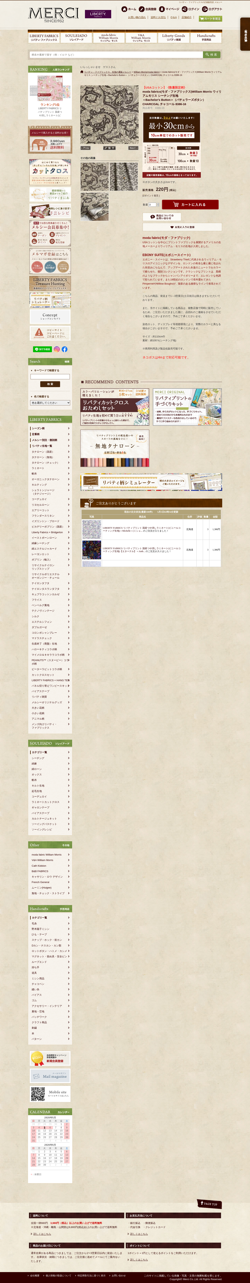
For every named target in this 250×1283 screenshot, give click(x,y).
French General (40, 882)
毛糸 (34, 923)
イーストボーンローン (44, 537)
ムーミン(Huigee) (42, 887)
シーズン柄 (38, 428)
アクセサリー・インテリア (47, 1006)
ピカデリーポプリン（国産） (48, 526)
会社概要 (34, 1275)
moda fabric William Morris (46, 854)
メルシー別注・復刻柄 (44, 440)
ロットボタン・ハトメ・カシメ (49, 951)
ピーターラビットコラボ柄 (47, 669)
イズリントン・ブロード (45, 521)
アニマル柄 (38, 718)
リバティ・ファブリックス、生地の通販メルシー (107, 72)
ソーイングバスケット (44, 824)
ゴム (34, 1000)
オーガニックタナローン (45, 479)
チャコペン (38, 983)
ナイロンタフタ (40, 583)
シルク (35, 616)
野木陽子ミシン (40, 928)
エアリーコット (40, 510)
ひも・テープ (39, 934)
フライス (37, 599)
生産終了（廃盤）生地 (44, 643)
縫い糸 (35, 989)
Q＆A (173, 17)
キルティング (39, 484)
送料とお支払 (158, 17)
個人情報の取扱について (58, 1275)
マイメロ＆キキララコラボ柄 (48, 654)
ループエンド (39, 961)
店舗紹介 (187, 17)
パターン (37, 1038)
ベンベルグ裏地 (40, 605)
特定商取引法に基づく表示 (92, 1275)
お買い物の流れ (137, 17)
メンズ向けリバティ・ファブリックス (44, 726)
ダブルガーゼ (39, 627)
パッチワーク (39, 1016)
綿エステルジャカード (44, 548)
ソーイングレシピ (42, 829)
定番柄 (35, 434)
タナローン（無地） (43, 457)
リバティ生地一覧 (42, 445)
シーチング (38, 758)
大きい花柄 (38, 707)
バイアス (37, 994)
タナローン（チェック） (45, 462)
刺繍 (34, 1027)
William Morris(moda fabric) (147, 72)
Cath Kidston (39, 865)
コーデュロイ (39, 499)
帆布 (34, 473)
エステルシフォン (42, 621)
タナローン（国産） (43, 451)
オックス (37, 774)
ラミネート (38, 468)
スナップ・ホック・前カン (47, 939)
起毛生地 (37, 791)
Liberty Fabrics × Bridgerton (47, 532)
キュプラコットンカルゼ (45, 594)
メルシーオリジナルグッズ (47, 702)
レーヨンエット (40, 554)
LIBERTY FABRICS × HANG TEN (51, 680)
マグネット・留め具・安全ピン (49, 956)
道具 (34, 972)
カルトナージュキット (44, 818)
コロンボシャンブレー (44, 632)
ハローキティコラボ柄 (44, 649)
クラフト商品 (39, 1022)
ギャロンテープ (40, 807)
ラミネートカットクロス (45, 802)
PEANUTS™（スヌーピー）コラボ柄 (50, 662)
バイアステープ (40, 691)
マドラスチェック (42, 638)
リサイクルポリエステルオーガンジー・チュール (45, 576)
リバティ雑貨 (39, 696)
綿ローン (37, 769)
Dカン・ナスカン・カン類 (46, 945)
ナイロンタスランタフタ (45, 588)
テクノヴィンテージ (43, 610)
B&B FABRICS (40, 871)
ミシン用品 (38, 978)
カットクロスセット (43, 674)
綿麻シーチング (40, 543)
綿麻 (34, 763)
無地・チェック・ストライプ (48, 893)
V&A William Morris (42, 860)
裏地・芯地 (38, 1011)
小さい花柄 (38, 713)
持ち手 (35, 967)
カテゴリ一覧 (39, 752)
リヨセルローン (40, 504)
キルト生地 (38, 785)
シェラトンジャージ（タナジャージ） (43, 492)
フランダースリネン (43, 515)
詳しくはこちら (42, 1233)
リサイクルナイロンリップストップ (43, 567)
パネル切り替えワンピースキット (51, 685)
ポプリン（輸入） (42, 559)
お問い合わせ (119, 1275)
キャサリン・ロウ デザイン (47, 876)
